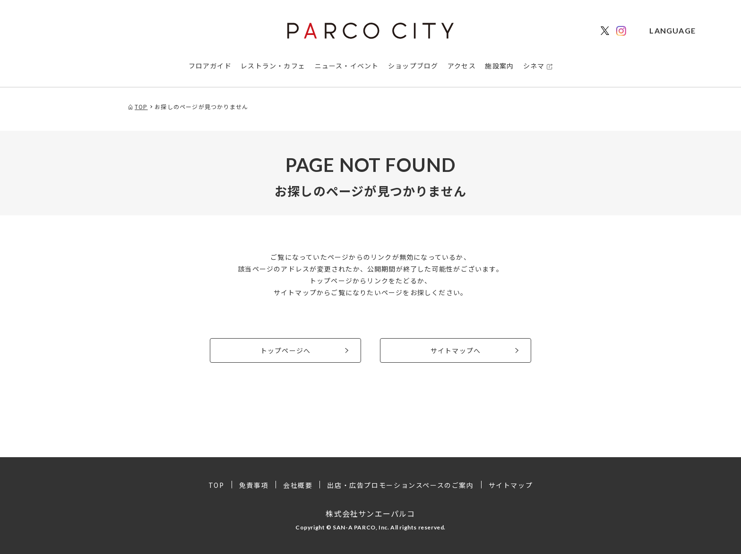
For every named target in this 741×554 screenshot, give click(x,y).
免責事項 (253, 485)
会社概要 (297, 485)
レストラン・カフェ (273, 65)
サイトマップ (511, 485)
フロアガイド (210, 65)
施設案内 (499, 65)
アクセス (462, 65)
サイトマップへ (456, 350)
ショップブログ (413, 65)
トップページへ (285, 350)
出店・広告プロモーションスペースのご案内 (400, 485)
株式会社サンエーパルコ (370, 513)
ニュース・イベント (347, 65)
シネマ (534, 65)
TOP (216, 485)
